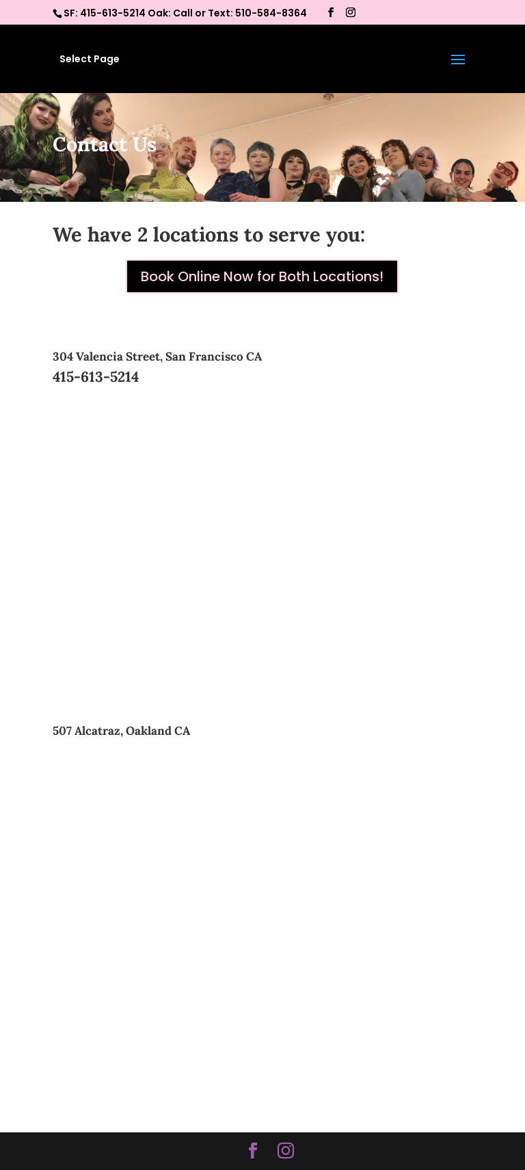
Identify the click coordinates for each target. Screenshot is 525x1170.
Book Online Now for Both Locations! (262, 276)
